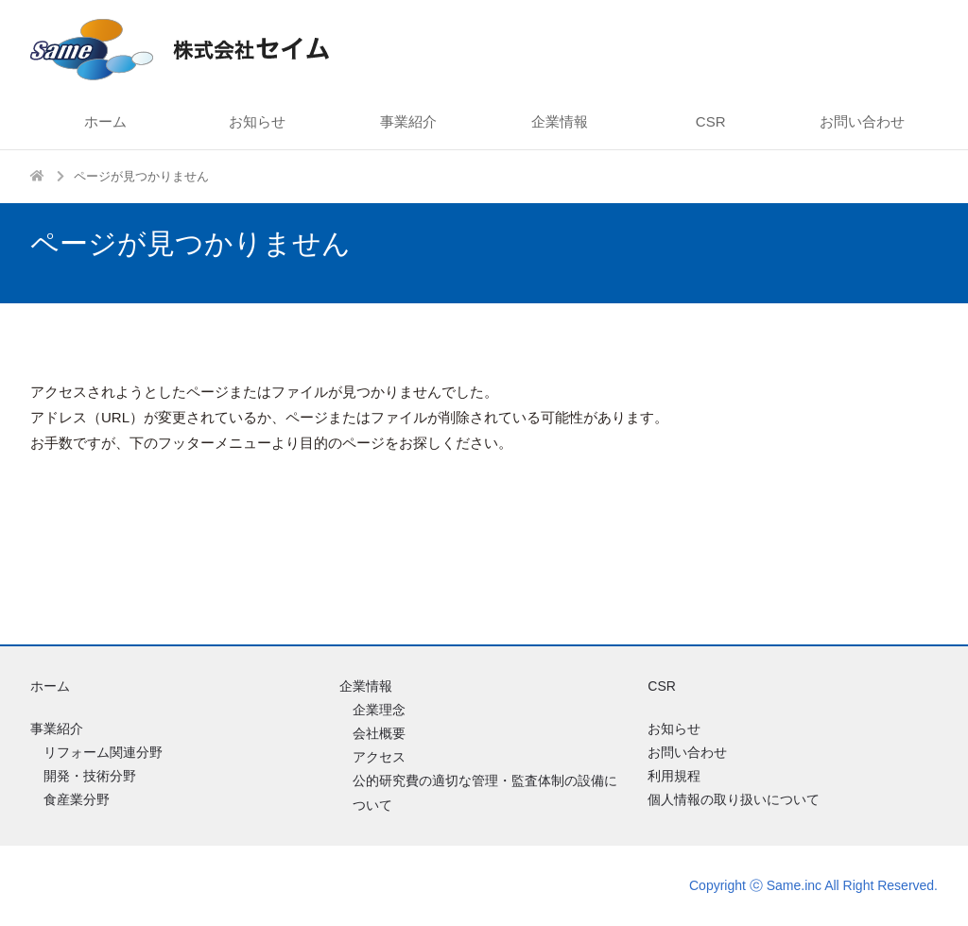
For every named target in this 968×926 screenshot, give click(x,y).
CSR (711, 121)
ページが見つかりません (141, 176)
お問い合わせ (862, 121)
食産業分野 (76, 799)
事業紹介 (408, 121)
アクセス (379, 756)
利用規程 (674, 775)
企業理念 (379, 709)
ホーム (105, 121)
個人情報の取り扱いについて (734, 799)
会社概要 (379, 733)
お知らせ (257, 121)
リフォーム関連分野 (103, 752)
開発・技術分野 (89, 775)
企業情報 (559, 121)
